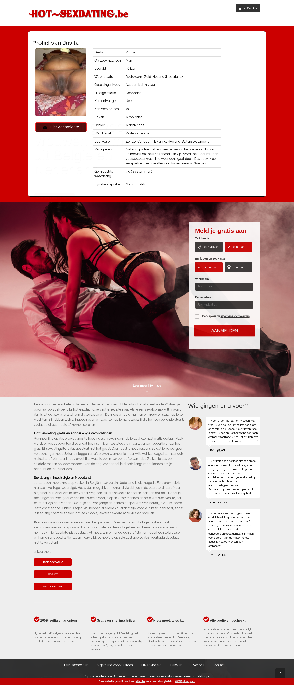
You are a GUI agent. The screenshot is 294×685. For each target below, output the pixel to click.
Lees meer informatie (147, 385)
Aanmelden (224, 330)
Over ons (197, 665)
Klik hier (140, 681)
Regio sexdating (52, 562)
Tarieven (176, 665)
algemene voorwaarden (235, 316)
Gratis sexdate (52, 586)
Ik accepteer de (226, 316)
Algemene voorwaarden (115, 665)
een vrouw (211, 247)
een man (238, 247)
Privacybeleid (151, 665)
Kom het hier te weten (54, 297)
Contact (219, 665)
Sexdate (53, 574)
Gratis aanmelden (75, 665)
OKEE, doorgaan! (185, 681)
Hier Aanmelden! (61, 127)
